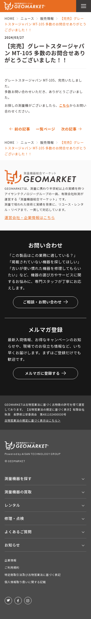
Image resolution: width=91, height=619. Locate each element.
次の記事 (69, 129)
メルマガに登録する (45, 373)
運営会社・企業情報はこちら (30, 217)
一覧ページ (45, 129)
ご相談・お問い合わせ (45, 302)
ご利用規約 (12, 567)
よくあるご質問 (18, 531)
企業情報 (10, 560)
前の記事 (22, 129)
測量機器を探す (18, 478)
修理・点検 (14, 518)
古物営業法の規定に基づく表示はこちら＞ (33, 420)
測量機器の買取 (18, 492)
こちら (64, 105)
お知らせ (12, 545)
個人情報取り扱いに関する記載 (25, 582)
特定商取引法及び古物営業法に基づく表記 (33, 575)
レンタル (12, 505)
